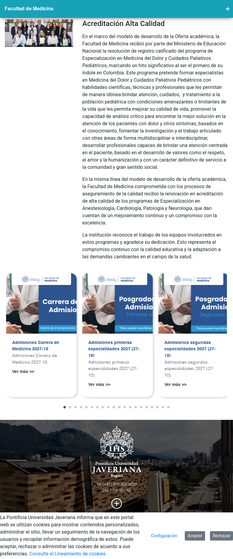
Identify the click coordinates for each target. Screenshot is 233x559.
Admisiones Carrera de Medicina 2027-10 (35, 346)
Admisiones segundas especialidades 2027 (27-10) (190, 349)
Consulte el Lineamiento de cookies (67, 554)
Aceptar (194, 535)
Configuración (164, 535)
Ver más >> (23, 372)
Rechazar (221, 535)
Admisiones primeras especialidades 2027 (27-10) (114, 349)
